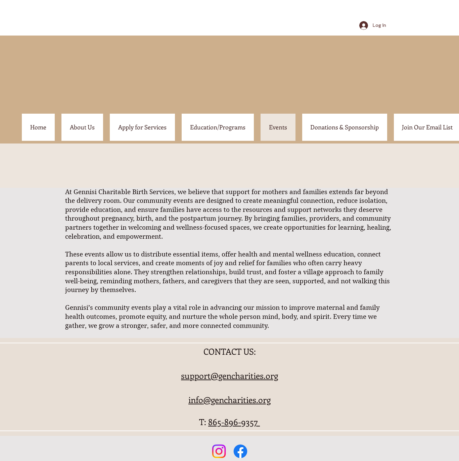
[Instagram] (219, 451)
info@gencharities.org (229, 399)
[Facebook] (240, 451)
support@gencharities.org (229, 375)
